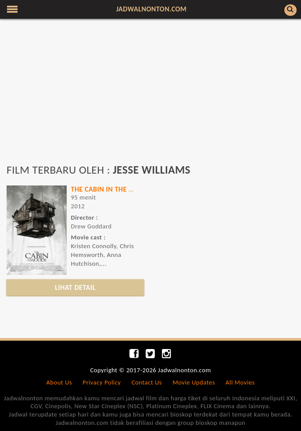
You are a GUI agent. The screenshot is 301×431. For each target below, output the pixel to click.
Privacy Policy (101, 382)
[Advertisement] (150, 95)
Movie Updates (193, 382)
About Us (59, 382)
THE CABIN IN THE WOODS (112, 189)
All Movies (240, 382)
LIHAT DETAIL (75, 287)
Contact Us (147, 382)
